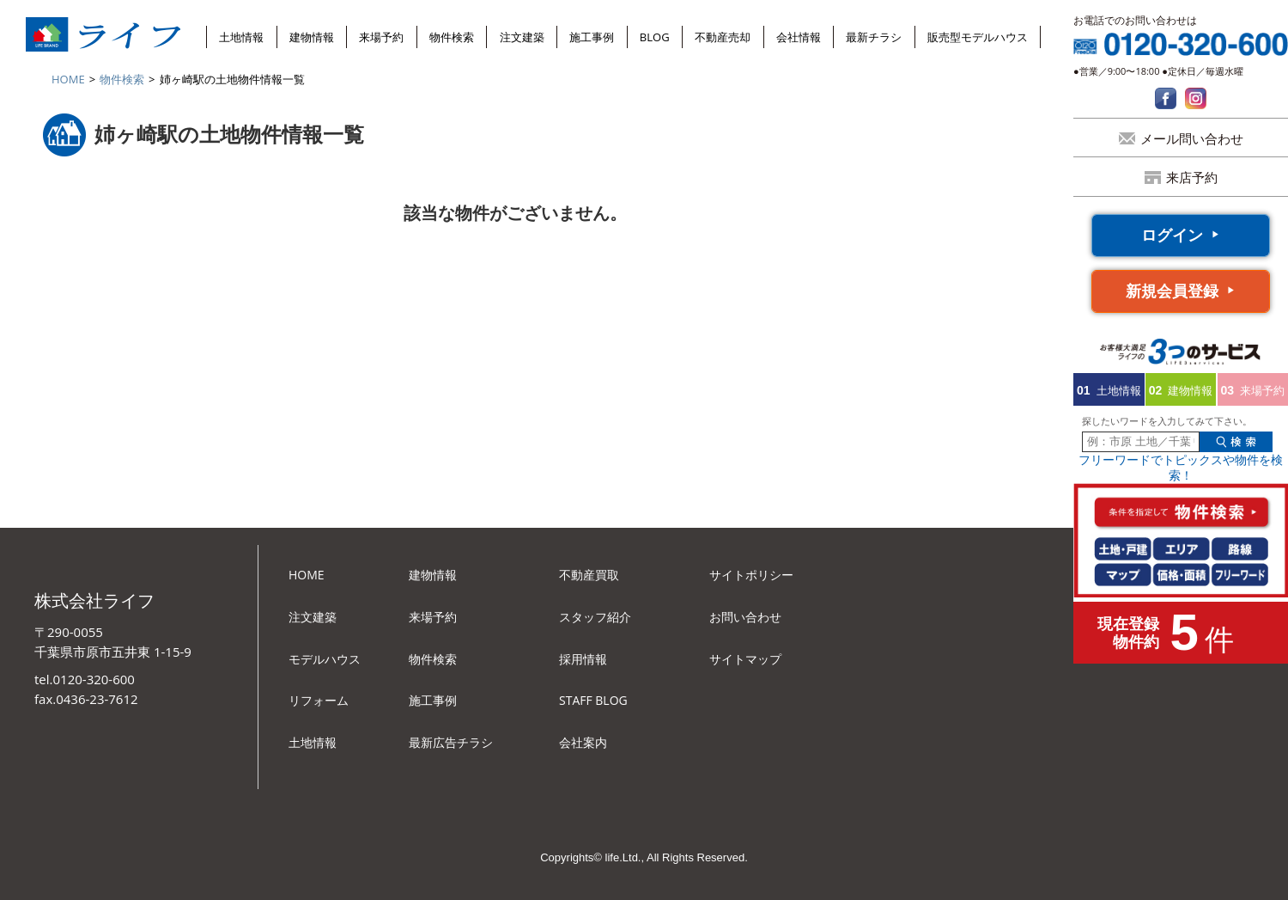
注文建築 (522, 37)
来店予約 (1192, 177)
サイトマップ (745, 659)
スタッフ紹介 (595, 617)
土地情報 (241, 37)
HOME (68, 79)
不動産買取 (589, 574)
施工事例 (591, 37)
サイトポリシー (751, 574)
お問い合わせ (745, 617)
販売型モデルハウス (977, 37)
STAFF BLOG (593, 700)
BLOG (655, 37)
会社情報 (798, 37)
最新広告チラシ (451, 742)
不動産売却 (722, 37)
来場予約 (381, 37)
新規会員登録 (1172, 290)
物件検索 (451, 37)
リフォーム (319, 700)
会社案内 (583, 742)
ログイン (1172, 234)
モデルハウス (325, 659)
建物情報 (311, 37)
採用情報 (583, 659)
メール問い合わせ (1191, 138)
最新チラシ (874, 37)
